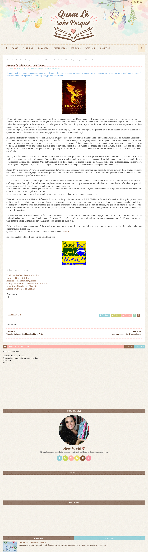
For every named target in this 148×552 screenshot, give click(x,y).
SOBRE (15, 48)
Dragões (15, 60)
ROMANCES (43, 48)
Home (8, 60)
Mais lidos (112, 192)
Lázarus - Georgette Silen (17, 328)
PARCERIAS (90, 48)
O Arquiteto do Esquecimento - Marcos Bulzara (27, 334)
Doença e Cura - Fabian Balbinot (20, 339)
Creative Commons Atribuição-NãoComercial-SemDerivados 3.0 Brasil (26, 519)
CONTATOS (105, 48)
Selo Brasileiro (59, 60)
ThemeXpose (7, 546)
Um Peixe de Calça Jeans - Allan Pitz (22, 326)
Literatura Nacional (37, 60)
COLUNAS (75, 48)
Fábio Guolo (24, 60)
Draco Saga (67, 282)
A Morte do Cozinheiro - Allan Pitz (21, 336)
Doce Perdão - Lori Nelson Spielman (130, 196)
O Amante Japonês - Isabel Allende (130, 213)
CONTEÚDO (134, 192)
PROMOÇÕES (59, 48)
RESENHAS (28, 48)
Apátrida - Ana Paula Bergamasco (21, 331)
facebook (91, 397)
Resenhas (49, 60)
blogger (80, 397)
